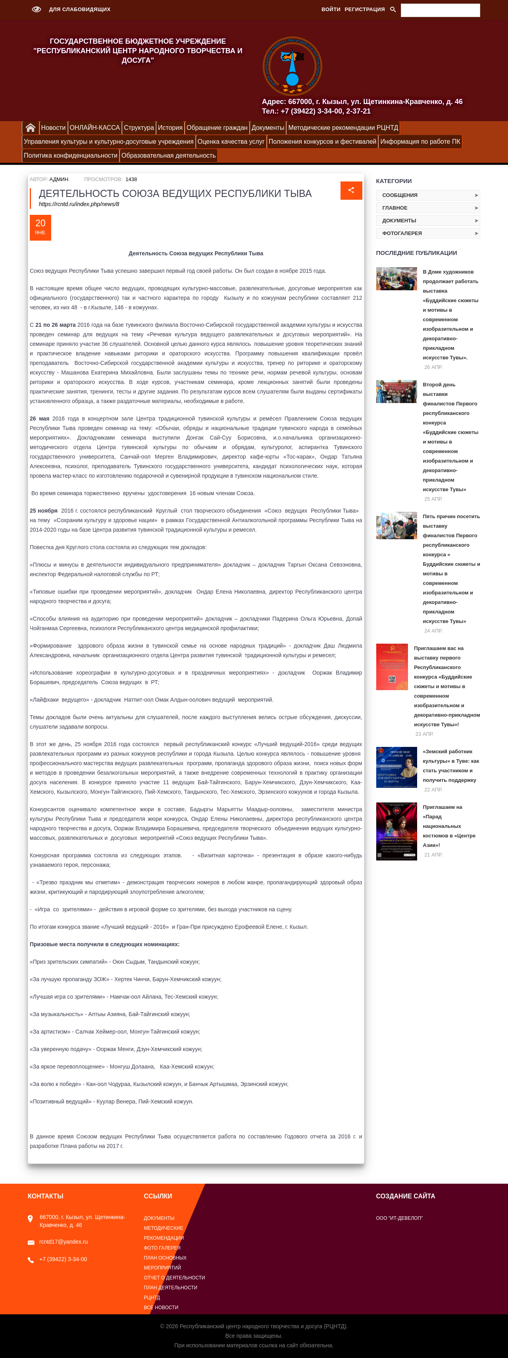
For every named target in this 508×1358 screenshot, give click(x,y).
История (170, 127)
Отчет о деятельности (174, 1278)
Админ (59, 179)
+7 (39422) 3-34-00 (57, 1259)
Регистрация (364, 9)
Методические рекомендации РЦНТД (343, 127)
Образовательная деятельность (168, 155)
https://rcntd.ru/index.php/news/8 (79, 204)
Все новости (161, 1307)
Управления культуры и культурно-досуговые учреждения (109, 141)
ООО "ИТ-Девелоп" (399, 1218)
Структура (139, 127)
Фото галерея (162, 1248)
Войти (331, 9)
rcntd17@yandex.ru (58, 1241)
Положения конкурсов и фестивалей (323, 141)
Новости (53, 127)
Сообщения (400, 195)
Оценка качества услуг (231, 141)
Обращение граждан (217, 127)
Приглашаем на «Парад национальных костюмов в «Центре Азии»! (449, 826)
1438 (131, 179)
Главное (395, 208)
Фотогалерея (402, 233)
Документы (268, 127)
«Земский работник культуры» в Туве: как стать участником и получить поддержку (451, 765)
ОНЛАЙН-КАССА (95, 127)
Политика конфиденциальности (70, 155)
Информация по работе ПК (420, 141)
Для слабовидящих (69, 9)
